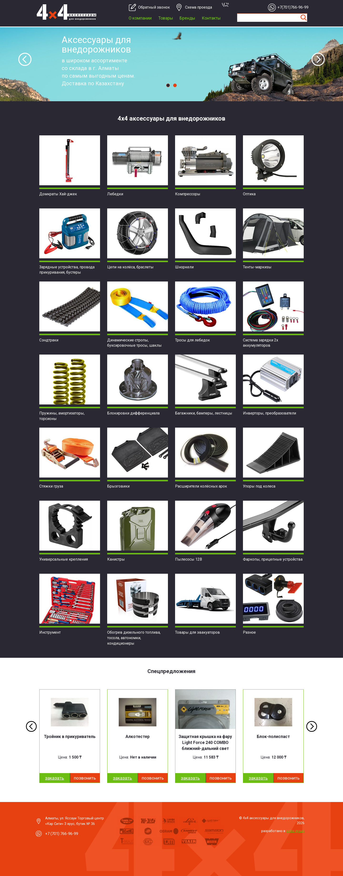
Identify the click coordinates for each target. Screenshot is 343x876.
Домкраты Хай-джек (58, 194)
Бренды (187, 18)
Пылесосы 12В (188, 559)
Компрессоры (187, 194)
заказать (54, 778)
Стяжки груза (51, 486)
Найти (303, 17)
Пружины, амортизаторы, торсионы (62, 416)
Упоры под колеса (259, 486)
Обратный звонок (152, 7)
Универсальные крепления (63, 559)
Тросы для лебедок (192, 340)
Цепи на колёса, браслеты (130, 267)
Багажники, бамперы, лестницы (203, 413)
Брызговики (118, 486)
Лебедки (115, 194)
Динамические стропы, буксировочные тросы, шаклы (134, 343)
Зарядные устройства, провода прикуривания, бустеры (67, 270)
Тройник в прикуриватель (70, 736)
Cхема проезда (198, 7)
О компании (140, 18)
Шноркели (184, 267)
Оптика (249, 194)
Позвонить (85, 778)
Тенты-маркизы (257, 267)
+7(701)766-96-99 (291, 7)
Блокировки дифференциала (133, 413)
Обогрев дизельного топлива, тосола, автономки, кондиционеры (134, 638)
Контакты (211, 18)
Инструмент (50, 632)
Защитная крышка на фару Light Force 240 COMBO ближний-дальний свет (205, 742)
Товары (165, 18)
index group (295, 831)
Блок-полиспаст (273, 736)
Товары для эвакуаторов (197, 632)
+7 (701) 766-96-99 (61, 833)
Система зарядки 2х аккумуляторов (260, 343)
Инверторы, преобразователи (269, 413)
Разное (249, 632)
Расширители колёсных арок (201, 486)
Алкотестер (138, 736)
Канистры (116, 559)
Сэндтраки (48, 340)
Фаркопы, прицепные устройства (273, 559)
